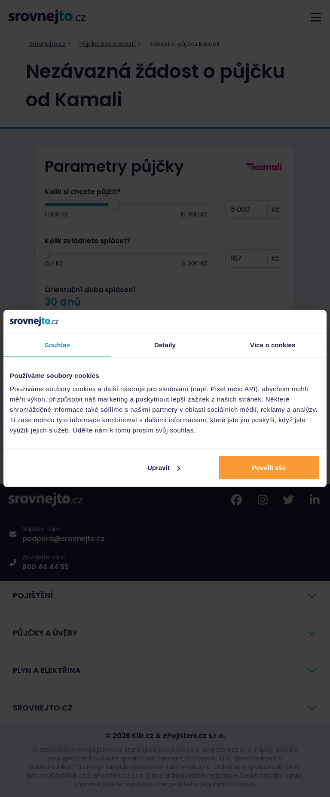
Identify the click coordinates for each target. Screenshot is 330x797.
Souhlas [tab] (57, 344)
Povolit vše (269, 467)
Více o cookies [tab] (273, 344)
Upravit (163, 467)
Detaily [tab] (165, 344)
